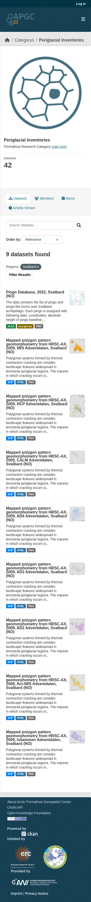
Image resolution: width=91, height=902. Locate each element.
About (68, 198)
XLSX (11, 326)
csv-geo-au (25, 326)
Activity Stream (22, 208)
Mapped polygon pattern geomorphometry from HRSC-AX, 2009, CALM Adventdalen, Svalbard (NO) (36, 458)
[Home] (7, 40)
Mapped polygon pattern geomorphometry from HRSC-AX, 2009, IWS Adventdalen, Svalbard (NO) (36, 346)
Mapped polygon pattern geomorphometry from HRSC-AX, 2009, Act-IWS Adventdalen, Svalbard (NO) (36, 682)
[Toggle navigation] (83, 19)
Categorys (24, 40)
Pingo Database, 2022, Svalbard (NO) (35, 294)
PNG (39, 326)
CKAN (29, 833)
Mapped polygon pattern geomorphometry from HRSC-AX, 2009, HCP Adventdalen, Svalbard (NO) (36, 402)
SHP (10, 382)
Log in (81, 4)
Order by (13, 239)
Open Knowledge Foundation (29, 813)
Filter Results (20, 275)
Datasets (18, 198)
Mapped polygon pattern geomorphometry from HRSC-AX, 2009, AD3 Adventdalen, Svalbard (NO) (36, 570)
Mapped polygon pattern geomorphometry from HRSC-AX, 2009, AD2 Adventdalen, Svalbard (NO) (36, 626)
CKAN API (15, 807)
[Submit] (79, 225)
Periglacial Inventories (61, 40)
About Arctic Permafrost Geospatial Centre (39, 802)
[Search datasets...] (39, 225)
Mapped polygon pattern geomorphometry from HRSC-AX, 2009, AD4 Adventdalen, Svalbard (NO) (36, 514)
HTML (20, 382)
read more (59, 147)
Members (44, 198)
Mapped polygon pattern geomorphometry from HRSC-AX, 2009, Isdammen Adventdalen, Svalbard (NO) (36, 738)
